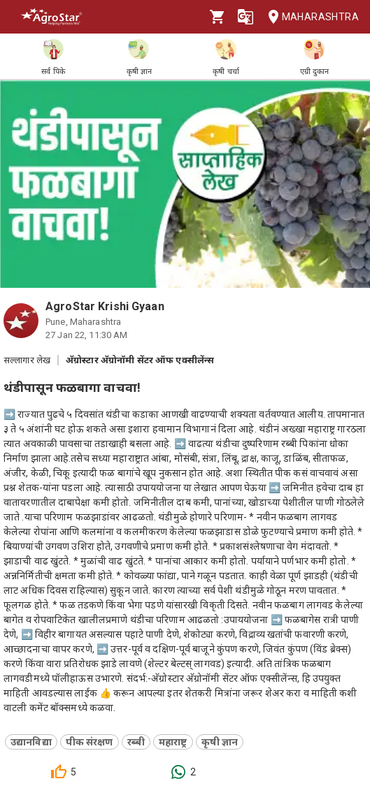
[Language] (245, 17)
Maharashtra (309, 17)
